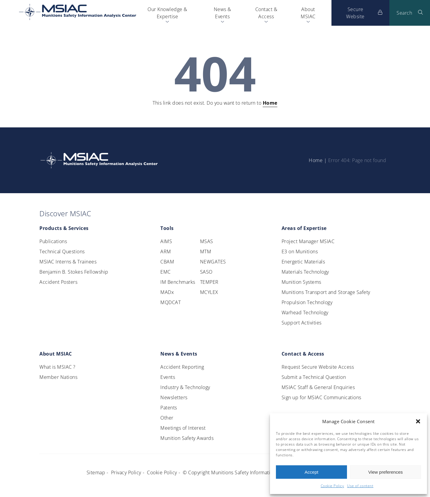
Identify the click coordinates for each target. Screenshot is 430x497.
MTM (205, 251)
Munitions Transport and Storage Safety (326, 292)
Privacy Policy (126, 472)
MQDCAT (170, 302)
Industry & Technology (185, 387)
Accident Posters (58, 282)
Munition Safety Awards (187, 438)
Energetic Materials (303, 261)
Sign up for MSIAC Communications (321, 397)
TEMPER (209, 282)
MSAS (206, 241)
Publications (53, 241)
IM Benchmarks (177, 282)
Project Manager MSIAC (308, 241)
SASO (206, 272)
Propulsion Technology (307, 302)
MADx (167, 292)
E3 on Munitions (300, 251)
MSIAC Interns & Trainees (67, 261)
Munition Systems (301, 282)
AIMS (166, 241)
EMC (165, 272)
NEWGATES (213, 261)
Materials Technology (305, 272)
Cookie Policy (332, 485)
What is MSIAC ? (57, 367)
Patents (168, 407)
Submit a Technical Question (314, 377)
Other (166, 417)
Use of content (360, 485)
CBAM (167, 261)
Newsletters (174, 397)
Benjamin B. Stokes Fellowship (73, 272)
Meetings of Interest (182, 428)
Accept (311, 472)
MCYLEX (209, 292)
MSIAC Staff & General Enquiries (318, 387)
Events (167, 377)
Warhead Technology (305, 312)
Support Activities (302, 322)
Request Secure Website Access (318, 367)
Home (270, 103)
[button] (418, 421)
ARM (165, 251)
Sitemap (96, 472)
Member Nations (58, 377)
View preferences (385, 472)
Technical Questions (62, 251)
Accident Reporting (182, 367)
